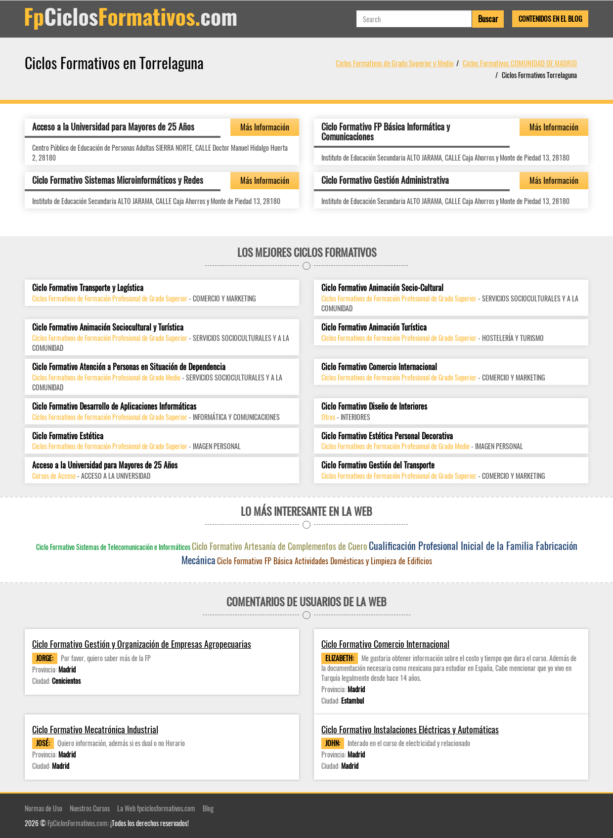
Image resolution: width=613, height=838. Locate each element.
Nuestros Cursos (90, 808)
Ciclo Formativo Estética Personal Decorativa (387, 436)
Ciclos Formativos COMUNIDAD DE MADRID (520, 62)
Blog (208, 808)
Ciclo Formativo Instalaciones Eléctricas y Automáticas (410, 729)
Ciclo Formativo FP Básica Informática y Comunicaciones (385, 131)
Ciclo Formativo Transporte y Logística (87, 287)
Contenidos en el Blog (550, 18)
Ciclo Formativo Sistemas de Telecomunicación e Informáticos (113, 547)
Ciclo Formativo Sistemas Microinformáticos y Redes (117, 179)
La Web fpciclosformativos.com (156, 808)
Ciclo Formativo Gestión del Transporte (378, 465)
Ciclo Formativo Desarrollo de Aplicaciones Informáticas (114, 406)
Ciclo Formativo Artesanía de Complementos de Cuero (279, 546)
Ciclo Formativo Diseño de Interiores (374, 406)
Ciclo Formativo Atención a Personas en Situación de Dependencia (128, 367)
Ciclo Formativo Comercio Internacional (379, 367)
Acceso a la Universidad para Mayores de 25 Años (113, 126)
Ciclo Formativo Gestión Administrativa (385, 179)
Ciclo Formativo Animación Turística (374, 327)
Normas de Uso (43, 808)
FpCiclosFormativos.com (77, 823)
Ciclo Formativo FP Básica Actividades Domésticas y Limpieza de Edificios (324, 561)
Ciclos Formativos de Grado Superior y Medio (394, 62)
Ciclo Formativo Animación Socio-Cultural (382, 287)
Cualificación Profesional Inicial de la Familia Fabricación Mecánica (379, 552)
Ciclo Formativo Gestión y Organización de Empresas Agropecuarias (141, 644)
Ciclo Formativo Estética (67, 436)
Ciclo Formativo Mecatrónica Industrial (95, 729)
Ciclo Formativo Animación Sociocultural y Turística (107, 327)
